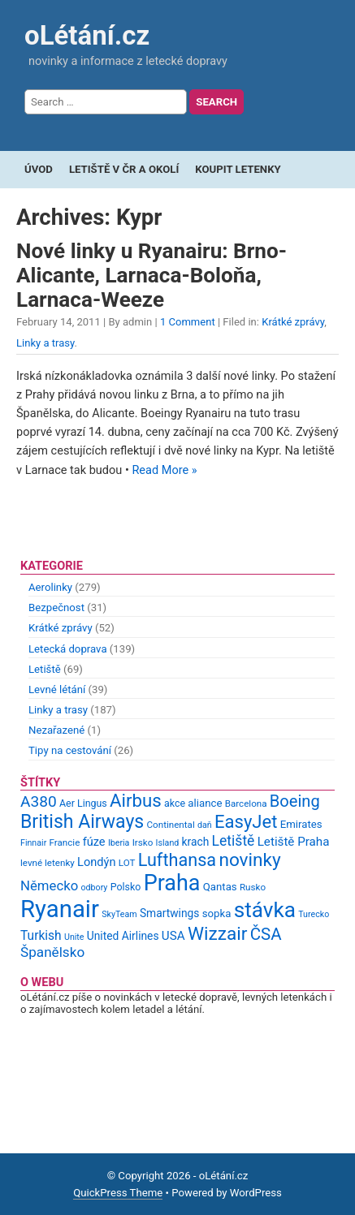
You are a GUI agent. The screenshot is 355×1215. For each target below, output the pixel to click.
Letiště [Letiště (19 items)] (233, 841)
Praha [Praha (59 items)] (172, 883)
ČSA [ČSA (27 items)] (266, 934)
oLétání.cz (86, 35)
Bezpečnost (56, 607)
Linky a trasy (45, 343)
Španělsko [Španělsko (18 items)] (52, 952)
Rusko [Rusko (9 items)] (253, 887)
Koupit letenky (237, 169)
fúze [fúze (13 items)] (94, 841)
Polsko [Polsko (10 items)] (125, 887)
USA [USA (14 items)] (173, 935)
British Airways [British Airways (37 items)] (82, 822)
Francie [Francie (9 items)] (65, 842)
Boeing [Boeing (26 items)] (295, 801)
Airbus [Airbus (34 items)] (136, 800)
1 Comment (187, 322)
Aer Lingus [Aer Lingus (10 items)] (83, 803)
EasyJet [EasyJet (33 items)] (245, 822)
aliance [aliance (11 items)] (205, 803)
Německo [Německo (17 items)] (49, 885)
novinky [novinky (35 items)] (249, 860)
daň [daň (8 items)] (204, 825)
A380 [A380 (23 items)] (38, 801)
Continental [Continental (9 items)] (171, 824)
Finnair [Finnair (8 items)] (33, 843)
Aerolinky (50, 587)
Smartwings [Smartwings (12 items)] (170, 913)
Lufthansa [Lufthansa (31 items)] (177, 860)
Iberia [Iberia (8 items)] (119, 843)
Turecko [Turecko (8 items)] (313, 914)
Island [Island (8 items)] (168, 843)
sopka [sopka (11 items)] (217, 913)
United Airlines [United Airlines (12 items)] (123, 935)
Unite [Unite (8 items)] (74, 937)
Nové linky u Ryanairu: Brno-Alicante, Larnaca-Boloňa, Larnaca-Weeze (151, 275)
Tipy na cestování (69, 750)
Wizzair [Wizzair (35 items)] (218, 934)
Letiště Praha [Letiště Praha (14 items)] (294, 841)
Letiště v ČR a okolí (124, 169)
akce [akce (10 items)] (174, 803)
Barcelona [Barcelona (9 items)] (246, 803)
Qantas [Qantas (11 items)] (220, 887)
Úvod (38, 169)
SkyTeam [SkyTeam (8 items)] (119, 914)
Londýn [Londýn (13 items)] (96, 862)
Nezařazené (56, 730)
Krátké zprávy (293, 322)
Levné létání (56, 689)
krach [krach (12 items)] (196, 841)
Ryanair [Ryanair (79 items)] (59, 909)
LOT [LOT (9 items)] (127, 862)
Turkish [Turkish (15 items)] (41, 935)
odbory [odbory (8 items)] (94, 887)
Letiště (44, 669)
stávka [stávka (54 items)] (265, 910)
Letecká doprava (67, 649)
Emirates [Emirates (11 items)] (301, 824)
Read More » (164, 470)
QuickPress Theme (117, 1193)
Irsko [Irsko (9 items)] (143, 842)
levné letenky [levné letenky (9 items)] (47, 862)
